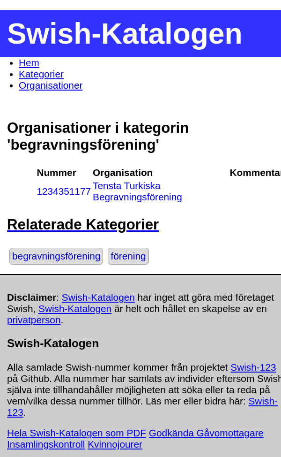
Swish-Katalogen (98, 297)
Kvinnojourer (115, 444)
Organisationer (50, 85)
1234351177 (64, 191)
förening (128, 256)
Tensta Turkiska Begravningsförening (137, 191)
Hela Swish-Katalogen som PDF (76, 432)
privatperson (33, 319)
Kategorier (41, 74)
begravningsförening (56, 256)
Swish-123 (253, 367)
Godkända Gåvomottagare (206, 432)
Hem (29, 62)
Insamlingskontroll (46, 444)
